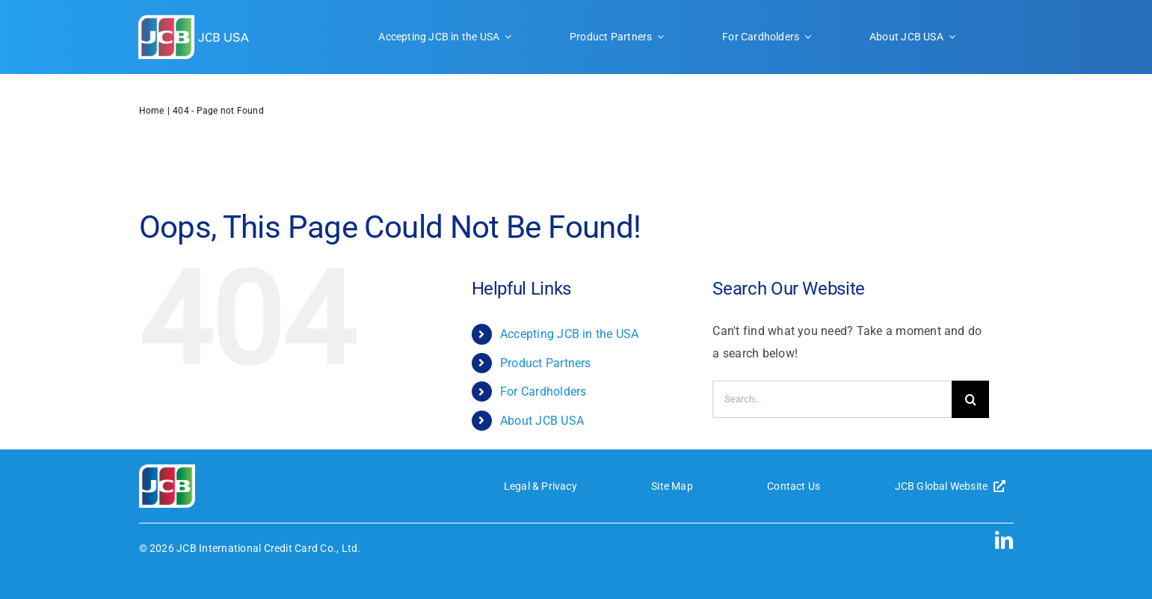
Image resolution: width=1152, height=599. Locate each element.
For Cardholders (543, 391)
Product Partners (545, 363)
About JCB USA (542, 421)
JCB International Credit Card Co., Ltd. (268, 548)
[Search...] (832, 399)
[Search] (970, 399)
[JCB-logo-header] (194, 20)
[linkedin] (1004, 540)
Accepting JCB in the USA (569, 334)
